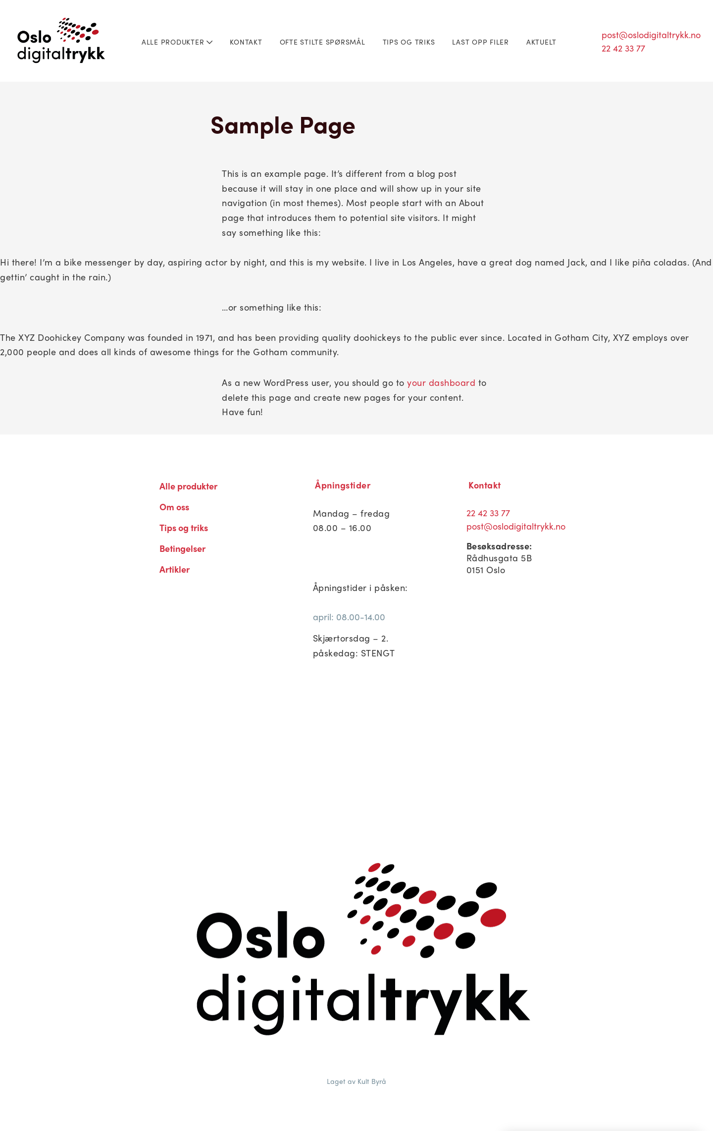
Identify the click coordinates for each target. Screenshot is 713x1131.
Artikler (174, 569)
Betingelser (182, 548)
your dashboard (441, 382)
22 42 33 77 (623, 48)
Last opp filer (480, 42)
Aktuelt (541, 42)
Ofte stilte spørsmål (322, 42)
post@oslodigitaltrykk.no (651, 34)
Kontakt (246, 42)
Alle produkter (177, 42)
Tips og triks (409, 42)
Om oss (174, 506)
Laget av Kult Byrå (356, 1081)
